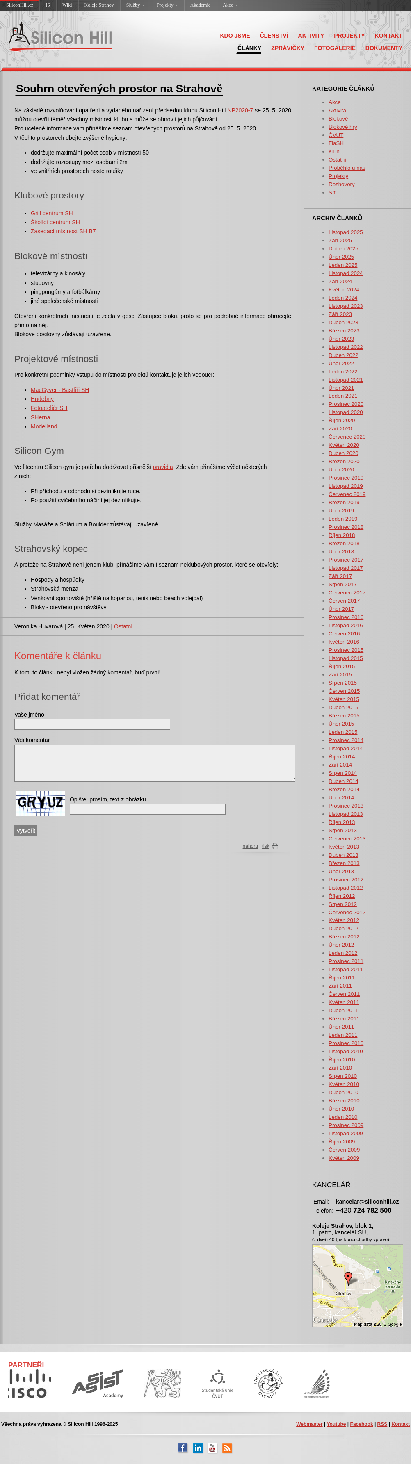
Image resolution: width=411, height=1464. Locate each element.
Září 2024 (340, 281)
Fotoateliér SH (49, 408)
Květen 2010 (344, 1084)
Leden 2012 (343, 953)
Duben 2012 (343, 928)
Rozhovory (342, 184)
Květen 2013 (344, 847)
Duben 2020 (343, 453)
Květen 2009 (344, 1158)
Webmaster (309, 1424)
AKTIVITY (311, 35)
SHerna (40, 417)
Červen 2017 (344, 601)
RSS (382, 1424)
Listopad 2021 (346, 380)
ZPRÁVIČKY (287, 48)
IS (48, 5)
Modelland (44, 426)
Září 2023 (340, 314)
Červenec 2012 (347, 912)
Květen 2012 (344, 920)
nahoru (250, 846)
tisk (265, 846)
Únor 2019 (341, 511)
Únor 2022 (341, 363)
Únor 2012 (341, 945)
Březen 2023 (344, 331)
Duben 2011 (343, 1010)
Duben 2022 (343, 355)
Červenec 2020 (347, 437)
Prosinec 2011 (346, 961)
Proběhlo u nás (347, 168)
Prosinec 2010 (346, 1043)
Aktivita (337, 110)
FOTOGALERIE (335, 48)
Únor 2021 (341, 388)
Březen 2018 (344, 543)
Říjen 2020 (342, 420)
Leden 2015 (343, 732)
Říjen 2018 (342, 535)
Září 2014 (340, 765)
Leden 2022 (343, 372)
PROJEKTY (349, 35)
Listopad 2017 (346, 568)
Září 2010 (340, 1068)
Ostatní (337, 160)
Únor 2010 (341, 1109)
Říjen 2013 (342, 822)
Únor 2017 (341, 609)
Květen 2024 (344, 290)
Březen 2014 (344, 789)
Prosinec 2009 (346, 1125)
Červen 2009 (344, 1150)
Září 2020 (340, 429)
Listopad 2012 (346, 888)
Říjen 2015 (342, 666)
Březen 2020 (344, 461)
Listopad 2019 (346, 486)
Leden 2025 (343, 265)
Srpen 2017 (343, 584)
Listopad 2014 (346, 748)
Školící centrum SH (55, 222)
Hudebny (42, 399)
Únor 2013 (341, 871)
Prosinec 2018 (346, 527)
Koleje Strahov (99, 5)
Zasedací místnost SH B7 (63, 231)
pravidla (163, 467)
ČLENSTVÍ (274, 35)
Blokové (338, 119)
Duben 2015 (343, 707)
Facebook (361, 1424)
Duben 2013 (343, 855)
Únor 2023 (341, 339)
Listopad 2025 (346, 232)
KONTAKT (388, 35)
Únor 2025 (341, 257)
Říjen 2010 (342, 1059)
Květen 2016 (344, 642)
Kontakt (400, 1424)
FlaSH (336, 143)
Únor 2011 (341, 1027)
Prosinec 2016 (346, 617)
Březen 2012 (344, 936)
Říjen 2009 (342, 1141)
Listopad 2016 (346, 625)
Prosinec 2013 (346, 806)
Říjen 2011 (342, 977)
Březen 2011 (344, 1018)
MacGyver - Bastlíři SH (60, 390)
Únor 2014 (341, 798)
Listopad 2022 (346, 347)
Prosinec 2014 (346, 740)
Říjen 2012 (342, 896)
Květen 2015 (344, 699)
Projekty (167, 5)
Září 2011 (340, 986)
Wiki (67, 5)
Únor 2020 (341, 470)
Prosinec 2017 (346, 560)
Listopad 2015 (346, 658)
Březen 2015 (344, 716)
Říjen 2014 (342, 757)
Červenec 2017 (347, 593)
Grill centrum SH (52, 213)
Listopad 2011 (346, 969)
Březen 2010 (344, 1100)
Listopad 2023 (346, 306)
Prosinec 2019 (346, 478)
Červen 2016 (344, 634)
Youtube (336, 1424)
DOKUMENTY (383, 48)
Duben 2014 (343, 781)
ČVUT (336, 135)
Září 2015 (340, 675)
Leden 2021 (343, 396)
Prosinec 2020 (346, 404)
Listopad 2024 (346, 273)
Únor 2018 (341, 552)
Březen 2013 (344, 863)
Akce (230, 5)
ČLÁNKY (249, 48)
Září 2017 (340, 576)
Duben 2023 (343, 322)
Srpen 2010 (343, 1076)
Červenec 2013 (347, 839)
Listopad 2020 (346, 412)
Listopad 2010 (346, 1051)
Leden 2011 (343, 1035)
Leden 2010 (343, 1117)
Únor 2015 (341, 724)
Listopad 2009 (346, 1133)
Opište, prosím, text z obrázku (108, 799)
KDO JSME (235, 35)
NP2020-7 (240, 110)
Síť (332, 192)
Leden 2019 (343, 519)
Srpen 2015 (343, 683)
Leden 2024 (343, 298)
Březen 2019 (344, 502)
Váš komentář (32, 740)
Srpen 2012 (343, 904)
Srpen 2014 (343, 773)
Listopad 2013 (346, 814)
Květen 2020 (344, 445)
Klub (334, 151)
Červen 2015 (344, 691)
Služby (135, 5)
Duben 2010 (343, 1092)
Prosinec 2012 (346, 880)
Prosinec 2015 (346, 650)
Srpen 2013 (343, 830)
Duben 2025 (343, 249)
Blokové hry (343, 127)
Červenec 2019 (347, 494)
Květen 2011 (344, 1002)
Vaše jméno (29, 714)
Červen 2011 (344, 994)
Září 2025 (340, 240)
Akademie (200, 5)
